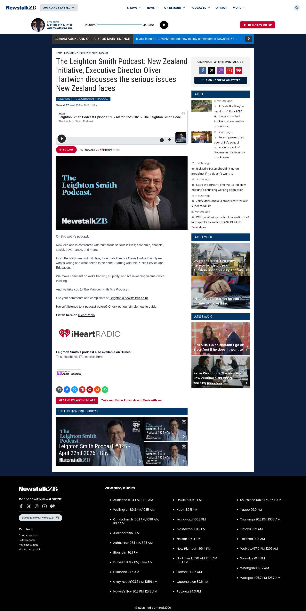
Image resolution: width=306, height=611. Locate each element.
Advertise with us (28, 544)
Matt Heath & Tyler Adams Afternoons (59, 26)
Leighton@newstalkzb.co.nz (128, 298)
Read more (220, 114)
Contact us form (28, 535)
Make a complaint (29, 549)
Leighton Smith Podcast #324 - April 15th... (159, 432)
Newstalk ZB (62, 105)
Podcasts (69, 53)
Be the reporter (27, 540)
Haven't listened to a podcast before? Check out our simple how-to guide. (106, 306)
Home (59, 53)
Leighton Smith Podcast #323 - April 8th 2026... (159, 457)
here (99, 356)
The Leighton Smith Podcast (92, 53)
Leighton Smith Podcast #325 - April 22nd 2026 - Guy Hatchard (94, 453)
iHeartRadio (86, 315)
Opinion (221, 8)
